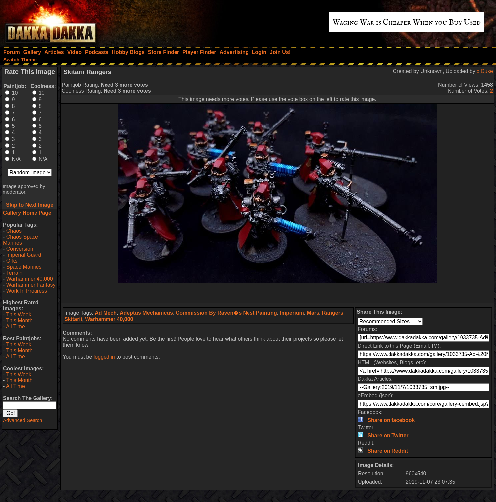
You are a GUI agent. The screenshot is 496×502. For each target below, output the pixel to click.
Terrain (14, 273)
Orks (12, 261)
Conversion (19, 249)
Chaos (14, 231)
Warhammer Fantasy (31, 285)
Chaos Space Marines (20, 240)
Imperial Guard (23, 255)
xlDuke (485, 71)
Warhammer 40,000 (29, 279)
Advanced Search (22, 420)
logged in (104, 357)
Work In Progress (26, 290)
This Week (18, 314)
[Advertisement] (277, 293)
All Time (15, 326)
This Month (19, 320)
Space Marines (24, 267)
